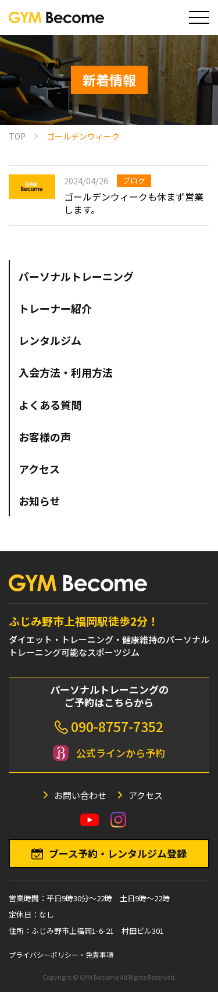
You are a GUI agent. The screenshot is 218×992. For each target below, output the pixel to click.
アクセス (39, 468)
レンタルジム (50, 340)
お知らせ (39, 500)
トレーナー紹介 (55, 308)
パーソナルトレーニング (76, 276)
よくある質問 (50, 404)
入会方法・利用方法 (66, 372)
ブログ (134, 180)
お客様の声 (45, 436)
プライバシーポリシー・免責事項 (61, 954)
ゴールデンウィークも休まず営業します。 (133, 203)
